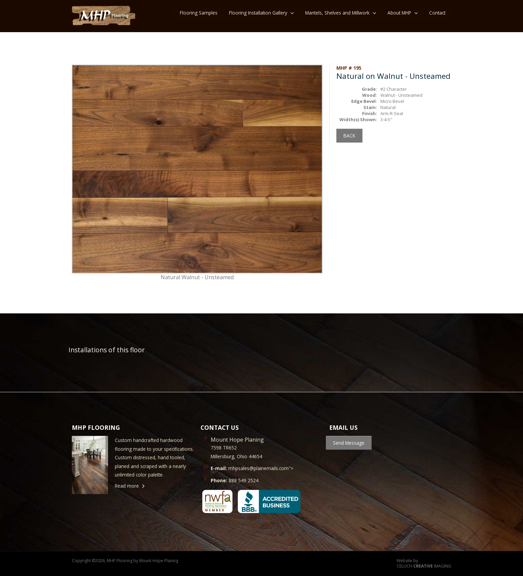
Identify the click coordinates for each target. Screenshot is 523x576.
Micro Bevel (392, 101)
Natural (388, 107)
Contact (437, 12)
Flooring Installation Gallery (258, 12)
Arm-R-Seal (391, 113)
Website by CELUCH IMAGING (424, 563)
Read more (127, 486)
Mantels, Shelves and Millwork (337, 12)
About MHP (399, 12)
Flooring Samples (198, 12)
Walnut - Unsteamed (401, 95)
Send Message (348, 443)
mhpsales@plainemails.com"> (252, 468)
